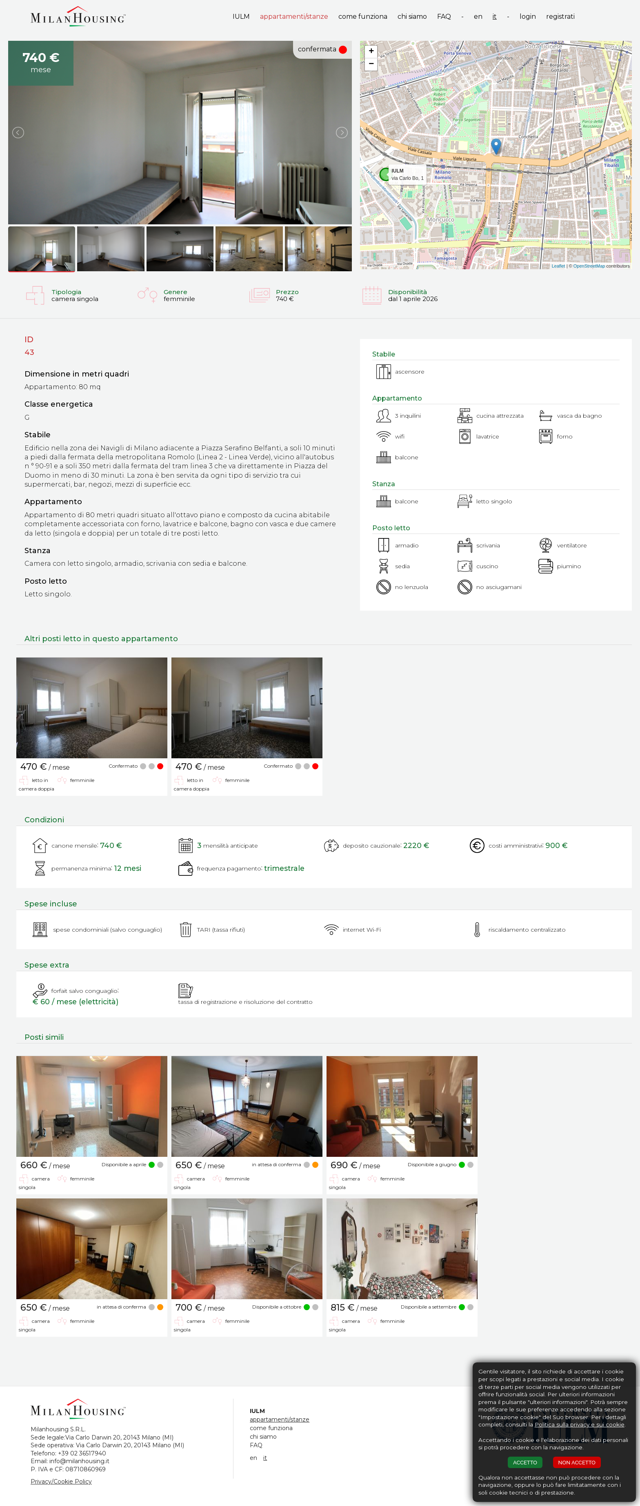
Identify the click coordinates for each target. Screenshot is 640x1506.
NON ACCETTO (577, 1462)
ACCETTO (525, 1462)
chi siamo (412, 16)
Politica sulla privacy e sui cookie (579, 1424)
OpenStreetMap (589, 266)
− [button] (371, 64)
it (495, 16)
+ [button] (371, 52)
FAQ (444, 16)
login (528, 16)
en (478, 16)
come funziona (362, 16)
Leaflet (558, 266)
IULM (241, 16)
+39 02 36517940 (82, 1453)
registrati (560, 16)
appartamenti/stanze (294, 16)
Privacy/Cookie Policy (61, 1481)
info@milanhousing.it (79, 1461)
